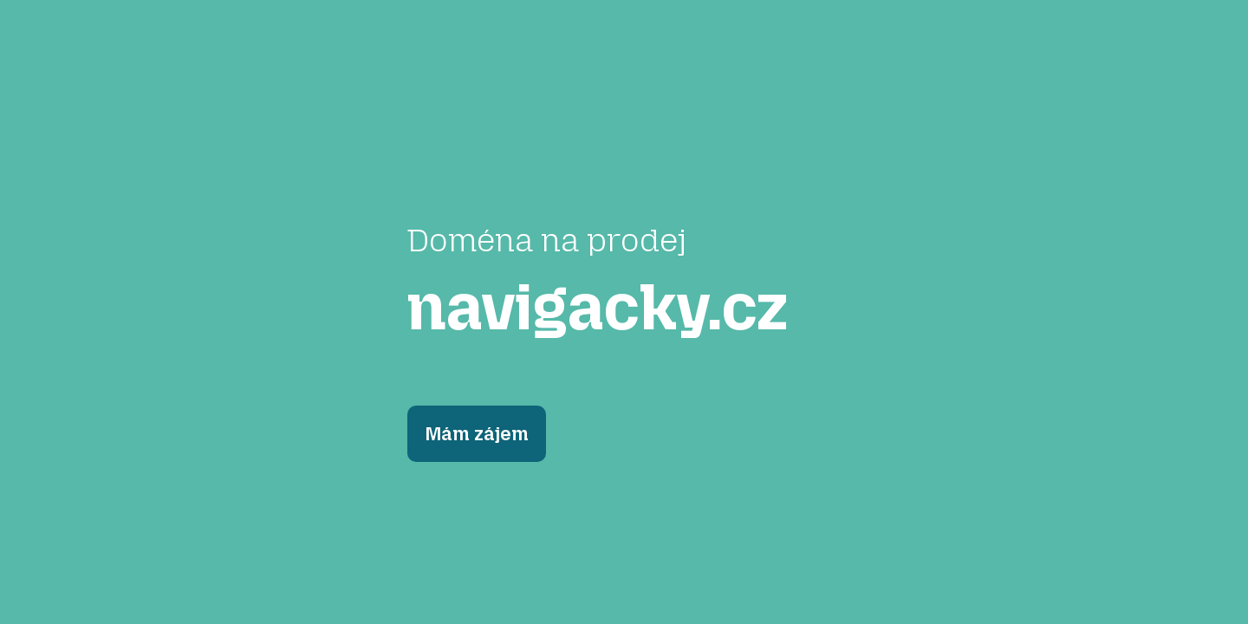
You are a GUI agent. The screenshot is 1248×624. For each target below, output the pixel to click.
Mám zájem (477, 434)
